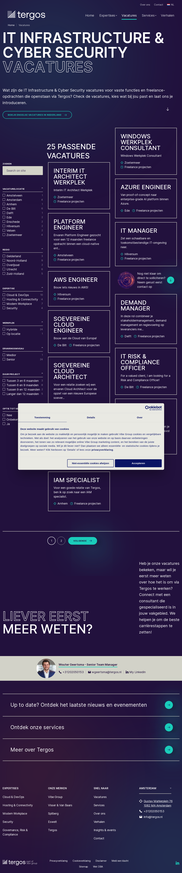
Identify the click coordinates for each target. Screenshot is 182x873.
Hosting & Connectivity (18, 805)
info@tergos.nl (153, 817)
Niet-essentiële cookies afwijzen (90, 463)
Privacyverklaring (59, 860)
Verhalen (167, 15)
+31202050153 (71, 672)
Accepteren (138, 463)
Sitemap (83, 866)
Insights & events (105, 830)
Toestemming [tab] (42, 417)
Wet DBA (98, 866)
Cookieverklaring (81, 860)
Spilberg (53, 813)
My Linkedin (136, 672)
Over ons (145, 4)
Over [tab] (140, 417)
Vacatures (129, 15)
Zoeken (7, 163)
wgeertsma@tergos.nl (104, 672)
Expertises (107, 15)
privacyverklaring (102, 449)
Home (89, 15)
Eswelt (52, 821)
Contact (158, 4)
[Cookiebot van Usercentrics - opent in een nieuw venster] (147, 408)
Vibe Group (55, 797)
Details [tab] (91, 417)
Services (148, 15)
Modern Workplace (15, 813)
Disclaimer (101, 860)
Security (8, 821)
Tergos (52, 830)
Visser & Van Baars (60, 805)
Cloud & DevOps (13, 797)
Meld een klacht (120, 860)
